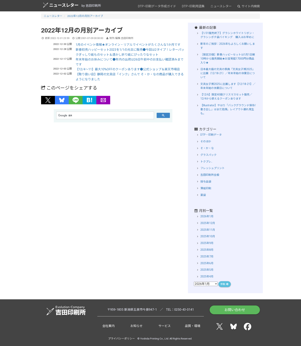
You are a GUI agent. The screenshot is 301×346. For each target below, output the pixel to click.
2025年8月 (206, 249)
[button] (48, 100)
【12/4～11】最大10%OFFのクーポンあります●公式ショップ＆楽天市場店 (128, 69)
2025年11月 (207, 229)
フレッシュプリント (212, 168)
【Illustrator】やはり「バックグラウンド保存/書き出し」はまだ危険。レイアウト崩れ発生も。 (228, 109)
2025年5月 (206, 269)
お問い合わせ (234, 310)
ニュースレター (61, 5)
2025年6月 (206, 263)
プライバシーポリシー (121, 338)
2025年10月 (207, 236)
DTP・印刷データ (211, 134)
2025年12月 (207, 223)
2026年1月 (206, 216)
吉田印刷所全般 (209, 174)
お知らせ (136, 326)
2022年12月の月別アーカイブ (85, 15)
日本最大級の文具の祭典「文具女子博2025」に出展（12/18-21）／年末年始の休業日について (227, 73)
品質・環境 (192, 326)
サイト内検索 (248, 6)
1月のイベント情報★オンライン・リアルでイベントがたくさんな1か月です (128, 44)
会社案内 (108, 326)
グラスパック (208, 154)
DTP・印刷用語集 (193, 6)
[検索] (104, 115)
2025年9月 (206, 243)
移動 (225, 284)
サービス (164, 326)
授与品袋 (205, 181)
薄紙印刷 (205, 188)
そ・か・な (207, 148)
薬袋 (203, 195)
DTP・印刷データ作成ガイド (157, 6)
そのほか (205, 141)
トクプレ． (207, 161)
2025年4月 (206, 276)
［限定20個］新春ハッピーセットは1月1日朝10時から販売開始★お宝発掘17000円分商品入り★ (227, 58)
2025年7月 (206, 256)
